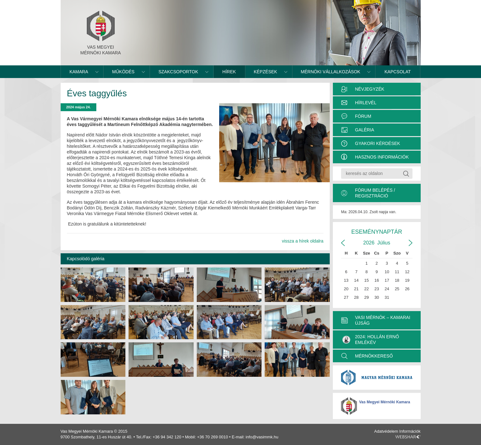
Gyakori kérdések (377, 143)
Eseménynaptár (376, 232)
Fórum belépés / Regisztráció (375, 193)
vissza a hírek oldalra (302, 241)
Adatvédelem (386, 431)
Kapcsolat (398, 71)
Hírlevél (365, 102)
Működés (123, 71)
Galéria (364, 129)
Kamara (78, 71)
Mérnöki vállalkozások (330, 71)
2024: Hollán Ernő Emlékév (370, 339)
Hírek (229, 71)
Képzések (265, 71)
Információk (409, 431)
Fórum (363, 116)
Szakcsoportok (178, 71)
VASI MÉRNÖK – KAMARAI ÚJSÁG (382, 320)
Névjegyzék (369, 89)
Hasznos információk (382, 156)
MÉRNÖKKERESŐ (374, 355)
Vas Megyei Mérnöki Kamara (384, 402)
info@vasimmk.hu (262, 437)
